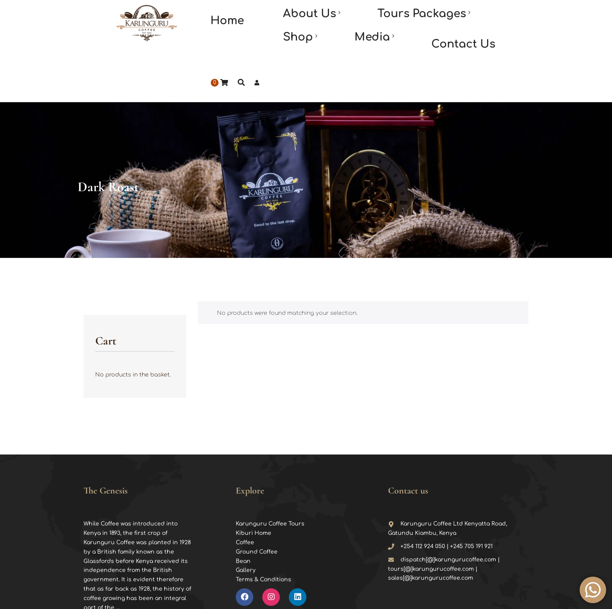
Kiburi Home (253, 475)
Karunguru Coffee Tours (270, 466)
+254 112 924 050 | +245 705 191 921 (440, 488)
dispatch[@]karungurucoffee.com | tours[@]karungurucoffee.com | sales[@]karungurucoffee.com (444, 511)
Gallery (246, 512)
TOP (530, 596)
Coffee (245, 484)
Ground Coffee (257, 494)
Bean (243, 503)
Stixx (392, 595)
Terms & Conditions (263, 521)
